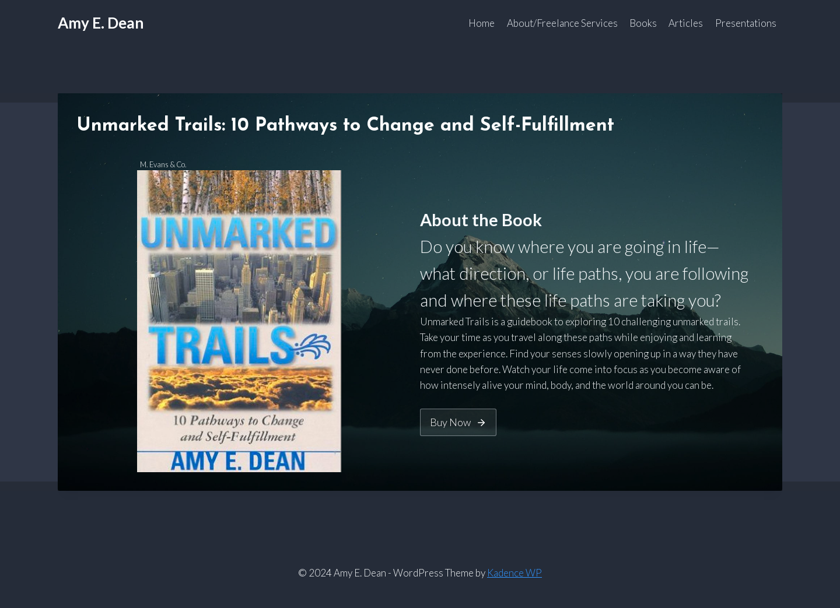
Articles (685, 23)
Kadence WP (514, 573)
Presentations (745, 23)
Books (643, 23)
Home (481, 23)
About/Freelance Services (562, 23)
